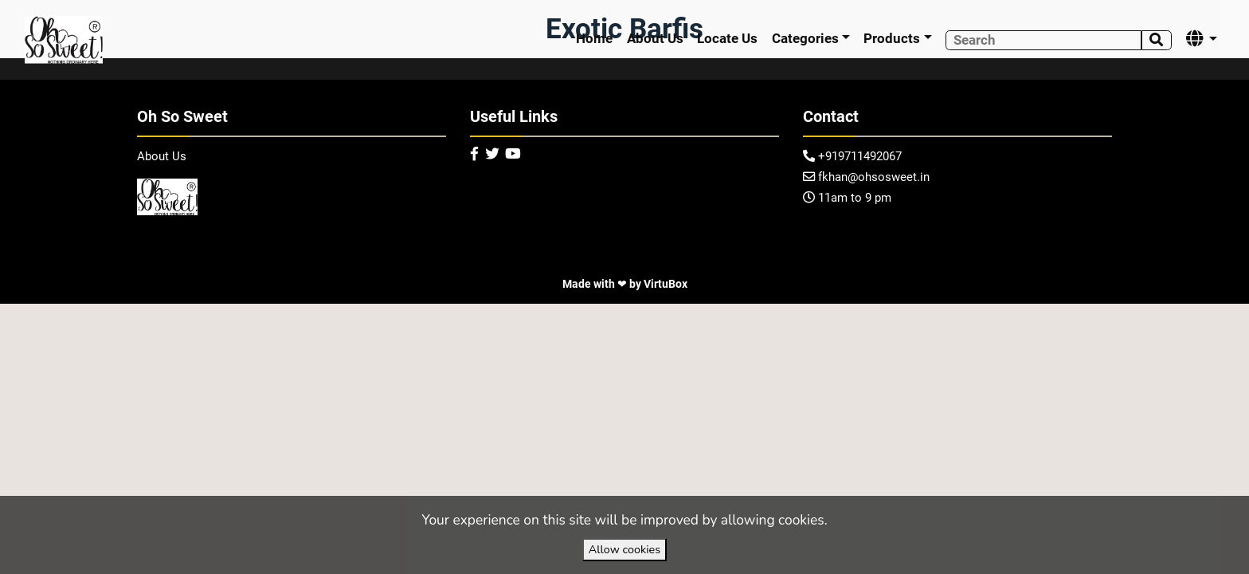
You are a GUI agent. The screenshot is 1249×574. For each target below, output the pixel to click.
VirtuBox (665, 283)
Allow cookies (624, 549)
